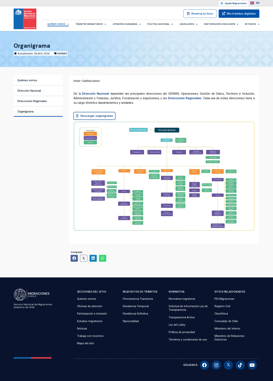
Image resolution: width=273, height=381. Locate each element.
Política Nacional (160, 24)
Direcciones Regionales (32, 101)
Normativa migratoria (182, 299)
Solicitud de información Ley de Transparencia (188, 308)
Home (76, 80)
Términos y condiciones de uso (188, 339)
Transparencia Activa (182, 317)
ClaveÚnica (221, 313)
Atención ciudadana (127, 24)
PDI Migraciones (224, 299)
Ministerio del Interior (227, 328)
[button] (95, 116)
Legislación (188, 24)
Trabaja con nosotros (90, 336)
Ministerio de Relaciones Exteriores (229, 337)
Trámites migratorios (90, 24)
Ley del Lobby (177, 324)
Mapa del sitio (85, 343)
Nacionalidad (131, 321)
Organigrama (25, 111)
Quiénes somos (58, 24)
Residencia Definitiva (135, 313)
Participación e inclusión (221, 24)
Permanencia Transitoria (138, 299)
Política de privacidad (182, 332)
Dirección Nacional (29, 90)
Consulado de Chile (226, 321)
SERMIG (62, 53)
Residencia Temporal (136, 306)
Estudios (252, 24)
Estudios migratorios (89, 321)
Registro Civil (222, 306)
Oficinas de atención (89, 306)
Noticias (82, 328)
